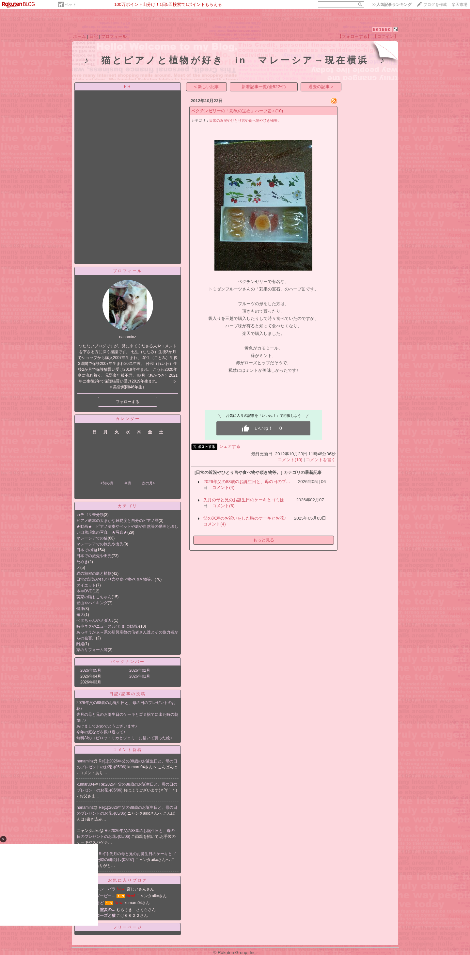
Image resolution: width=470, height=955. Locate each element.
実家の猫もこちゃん (94, 597)
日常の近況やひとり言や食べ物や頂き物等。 (115, 579)
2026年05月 (90, 670)
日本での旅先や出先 (94, 556)
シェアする (229, 446)
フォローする (127, 401)
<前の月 (106, 483)
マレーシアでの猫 (92, 538)
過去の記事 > (321, 86)
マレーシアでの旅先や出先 (99, 544)
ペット (70, 4)
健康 (80, 608)
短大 (80, 614)
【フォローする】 (354, 36)
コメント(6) (223, 505)
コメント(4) (223, 487)
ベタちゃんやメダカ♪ (95, 620)
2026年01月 (139, 676)
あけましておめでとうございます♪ (106, 726)
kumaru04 (85, 784)
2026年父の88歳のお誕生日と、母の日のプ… (246, 481)
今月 (127, 483)
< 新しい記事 (206, 86)
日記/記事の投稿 (127, 694)
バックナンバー (128, 661)
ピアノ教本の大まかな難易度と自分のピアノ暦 (117, 520)
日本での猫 (86, 550)
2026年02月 (139, 670)
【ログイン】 (385, 36)
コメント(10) (290, 459)
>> (392, 4)
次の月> (148, 483)
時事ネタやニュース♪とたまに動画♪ (107, 626)
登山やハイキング (92, 603)
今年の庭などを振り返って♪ (100, 732)
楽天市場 (459, 4)
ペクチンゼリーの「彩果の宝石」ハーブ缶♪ (232, 110)
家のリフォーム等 (92, 650)
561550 (382, 29)
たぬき (82, 561)
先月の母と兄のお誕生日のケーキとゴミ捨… (245, 499)
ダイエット (86, 585)
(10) (279, 110)
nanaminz (85, 761)
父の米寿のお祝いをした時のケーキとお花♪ (244, 518)
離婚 (80, 644)
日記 (93, 36)
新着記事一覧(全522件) (264, 86)
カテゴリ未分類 (90, 514)
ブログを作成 (435, 4)
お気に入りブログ (127, 880)
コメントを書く (321, 459)
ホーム (79, 36)
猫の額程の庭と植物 (94, 573)
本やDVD (84, 591)
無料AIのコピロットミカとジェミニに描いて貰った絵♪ (124, 738)
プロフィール (114, 36)
